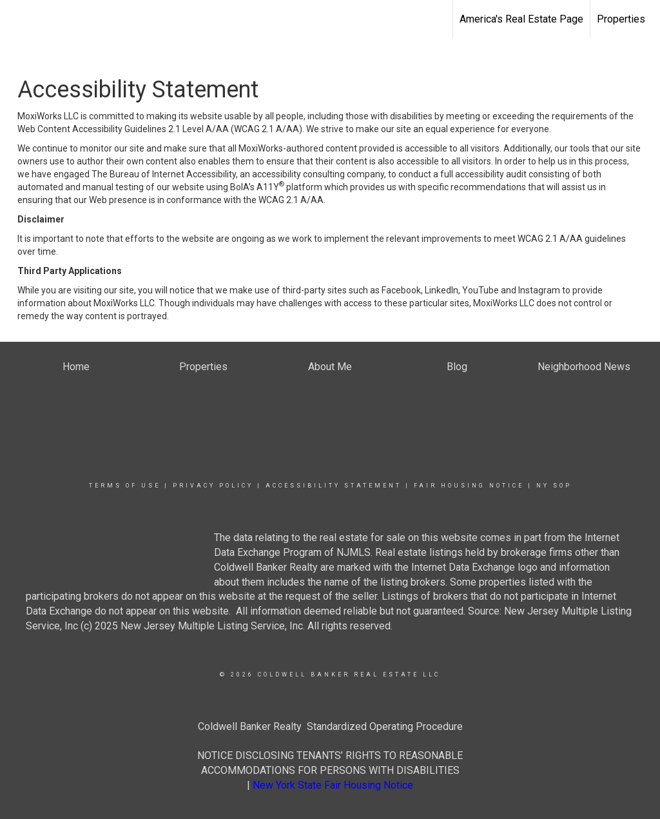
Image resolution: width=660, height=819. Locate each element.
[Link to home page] (16, 17)
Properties (621, 19)
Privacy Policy (213, 485)
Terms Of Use (124, 485)
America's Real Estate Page (521, 19)
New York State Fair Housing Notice (333, 785)
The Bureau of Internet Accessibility (164, 174)
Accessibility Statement (334, 485)
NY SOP (554, 485)
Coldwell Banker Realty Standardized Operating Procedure (330, 726)
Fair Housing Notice (469, 485)
